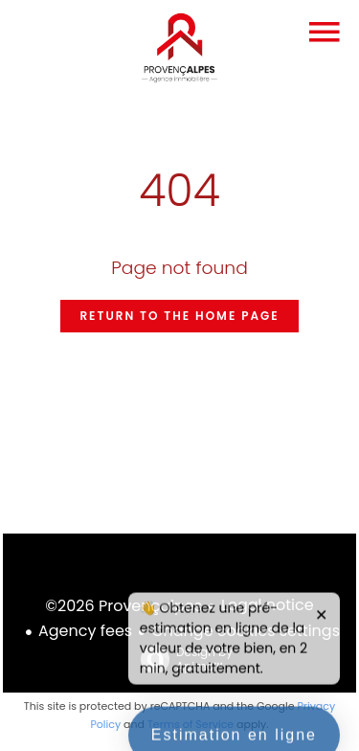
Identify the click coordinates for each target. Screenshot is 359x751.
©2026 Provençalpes (123, 606)
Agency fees (85, 631)
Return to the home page (179, 315)
